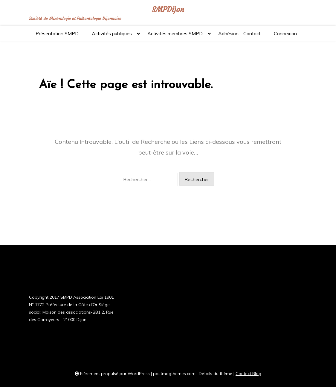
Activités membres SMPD (175, 35)
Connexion (285, 33)
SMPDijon (168, 9)
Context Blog (248, 373)
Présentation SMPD (57, 33)
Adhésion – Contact (239, 33)
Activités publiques (112, 35)
